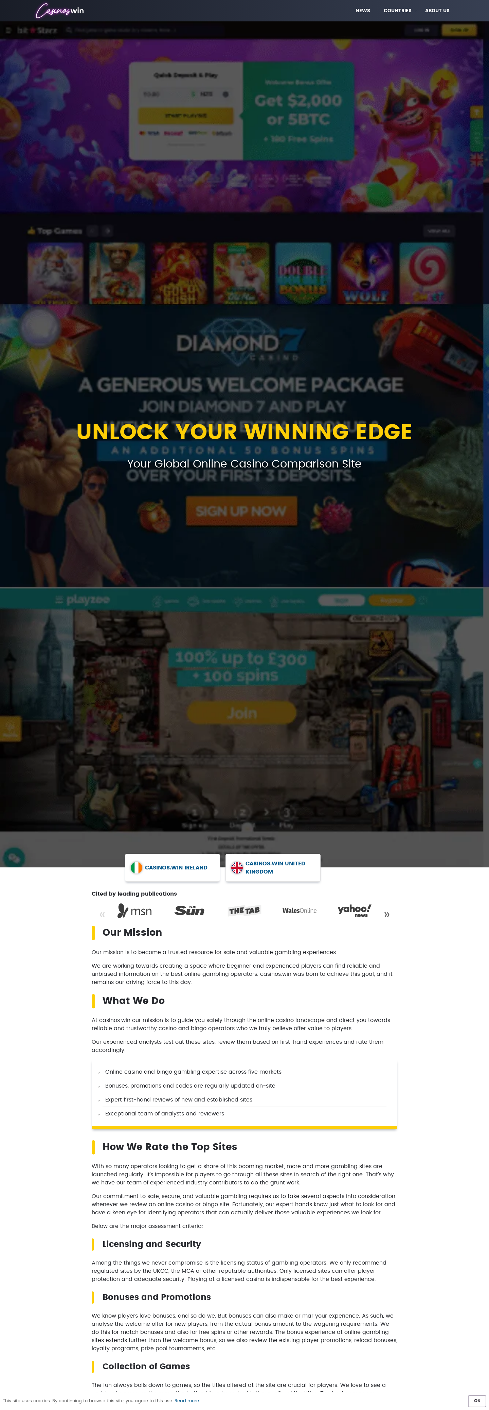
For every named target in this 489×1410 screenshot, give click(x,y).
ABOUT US (437, 10)
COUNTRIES (398, 10)
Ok (477, 1401)
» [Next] (387, 914)
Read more (187, 1401)
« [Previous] (102, 914)
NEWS (363, 10)
